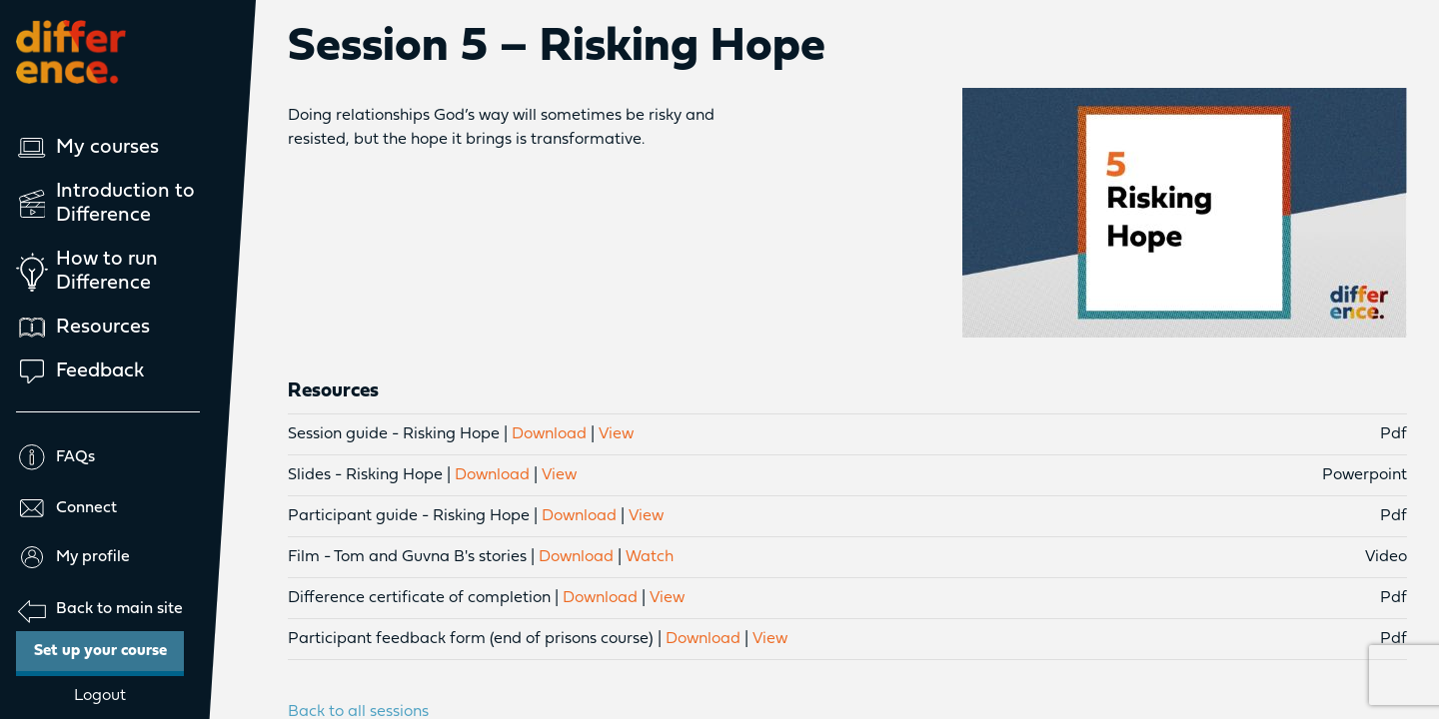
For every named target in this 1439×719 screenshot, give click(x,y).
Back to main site (99, 609)
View (616, 434)
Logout (100, 696)
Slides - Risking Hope (365, 475)
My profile (73, 557)
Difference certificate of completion (419, 598)
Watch (650, 557)
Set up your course (109, 645)
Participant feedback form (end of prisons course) (471, 639)
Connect (66, 508)
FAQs (55, 457)
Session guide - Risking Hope (394, 434)
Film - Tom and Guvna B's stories (407, 557)
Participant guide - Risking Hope (409, 516)
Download (549, 434)
